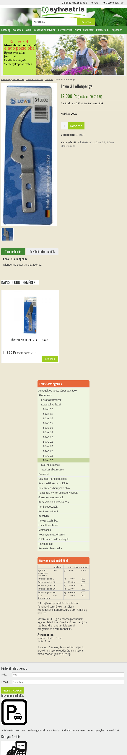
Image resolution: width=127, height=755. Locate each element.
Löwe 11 (48, 437)
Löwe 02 (48, 413)
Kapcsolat (117, 30)
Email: (4, 682)
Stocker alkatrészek (52, 469)
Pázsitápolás (45, 543)
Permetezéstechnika (50, 548)
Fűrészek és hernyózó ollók (54, 488)
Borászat (43, 474)
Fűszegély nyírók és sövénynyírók (58, 492)
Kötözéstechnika (48, 520)
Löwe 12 (48, 441)
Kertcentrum (65, 30)
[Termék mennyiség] (64, 125)
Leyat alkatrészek (51, 399)
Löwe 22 (48, 455)
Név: (4, 674)
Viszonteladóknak (84, 30)
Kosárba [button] (50, 359)
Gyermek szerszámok (51, 497)
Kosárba (76, 126)
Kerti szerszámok (48, 511)
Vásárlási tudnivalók (45, 30)
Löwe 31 (49, 79)
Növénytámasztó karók (51, 534)
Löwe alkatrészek (34, 79)
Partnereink (102, 30)
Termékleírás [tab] (13, 251)
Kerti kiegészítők (48, 506)
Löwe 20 (48, 446)
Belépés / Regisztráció (74, 2)
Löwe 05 (48, 418)
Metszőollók (45, 529)
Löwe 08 (48, 427)
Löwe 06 (48, 423)
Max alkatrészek (50, 464)
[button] (64, 55)
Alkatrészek (18, 79)
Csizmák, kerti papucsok (52, 478)
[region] (64, 55)
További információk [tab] (42, 251)
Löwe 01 (48, 409)
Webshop (18, 30)
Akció (28, 30)
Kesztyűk (43, 515)
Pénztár (95, 2)
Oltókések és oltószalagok (53, 539)
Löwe (74, 113)
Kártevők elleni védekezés (53, 502)
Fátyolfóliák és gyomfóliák (53, 483)
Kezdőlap (6, 30)
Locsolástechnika (48, 525)
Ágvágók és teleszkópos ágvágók (57, 390)
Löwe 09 (48, 432)
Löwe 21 (48, 450)
